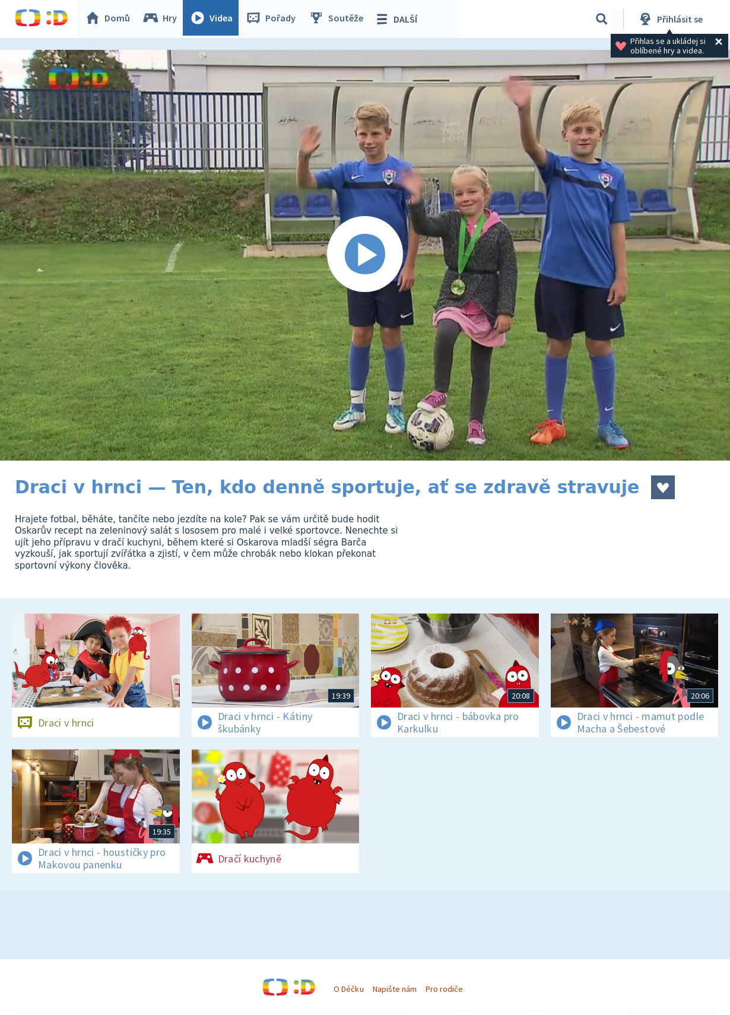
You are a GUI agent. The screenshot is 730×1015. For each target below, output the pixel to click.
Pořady (273, 19)
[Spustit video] (365, 255)
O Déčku (348, 989)
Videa (214, 19)
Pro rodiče (444, 989)
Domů (110, 19)
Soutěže (339, 19)
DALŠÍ (398, 19)
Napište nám (395, 989)
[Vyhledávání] (601, 19)
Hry (162, 19)
